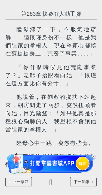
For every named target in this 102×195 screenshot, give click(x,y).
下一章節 (83, 182)
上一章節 (18, 182)
